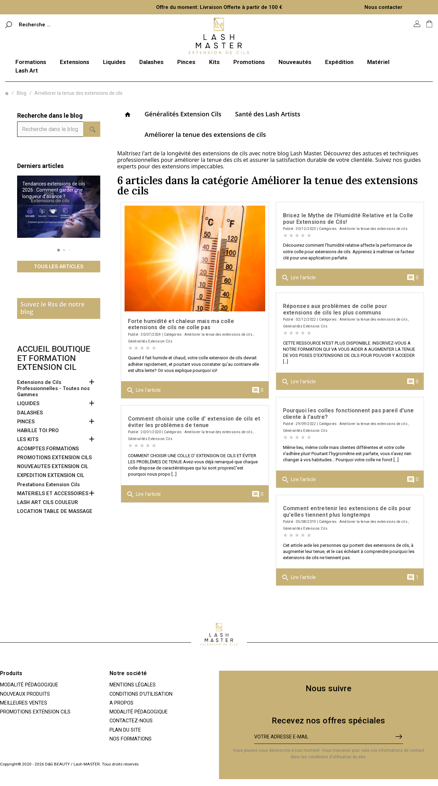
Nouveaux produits (25, 694)
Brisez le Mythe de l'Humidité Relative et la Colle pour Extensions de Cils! (348, 218)
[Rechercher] (50, 24)
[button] (58, 250)
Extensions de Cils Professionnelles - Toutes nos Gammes (53, 388)
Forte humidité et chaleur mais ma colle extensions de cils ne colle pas (181, 324)
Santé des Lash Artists (267, 114)
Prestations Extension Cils (48, 484)
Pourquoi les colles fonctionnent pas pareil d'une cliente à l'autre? (348, 413)
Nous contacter (383, 7)
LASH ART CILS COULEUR (47, 502)
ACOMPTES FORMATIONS (48, 449)
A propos (121, 703)
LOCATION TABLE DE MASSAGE (54, 511)
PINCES (26, 421)
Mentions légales (133, 685)
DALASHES (30, 413)
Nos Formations (131, 739)
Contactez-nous (131, 721)
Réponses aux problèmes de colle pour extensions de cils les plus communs (335, 309)
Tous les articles (58, 266)
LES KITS (27, 439)
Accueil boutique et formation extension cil (53, 358)
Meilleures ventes (23, 703)
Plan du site (125, 730)
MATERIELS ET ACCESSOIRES (52, 493)
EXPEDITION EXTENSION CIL (50, 475)
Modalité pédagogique (29, 685)
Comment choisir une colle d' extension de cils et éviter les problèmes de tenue (194, 421)
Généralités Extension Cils (183, 114)
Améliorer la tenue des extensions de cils (205, 134)
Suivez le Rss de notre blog (53, 308)
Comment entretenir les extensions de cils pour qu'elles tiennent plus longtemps (347, 511)
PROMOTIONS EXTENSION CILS (54, 457)
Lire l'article (143, 390)
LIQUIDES (28, 403)
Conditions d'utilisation (141, 694)
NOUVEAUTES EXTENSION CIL (52, 466)
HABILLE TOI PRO (38, 430)
